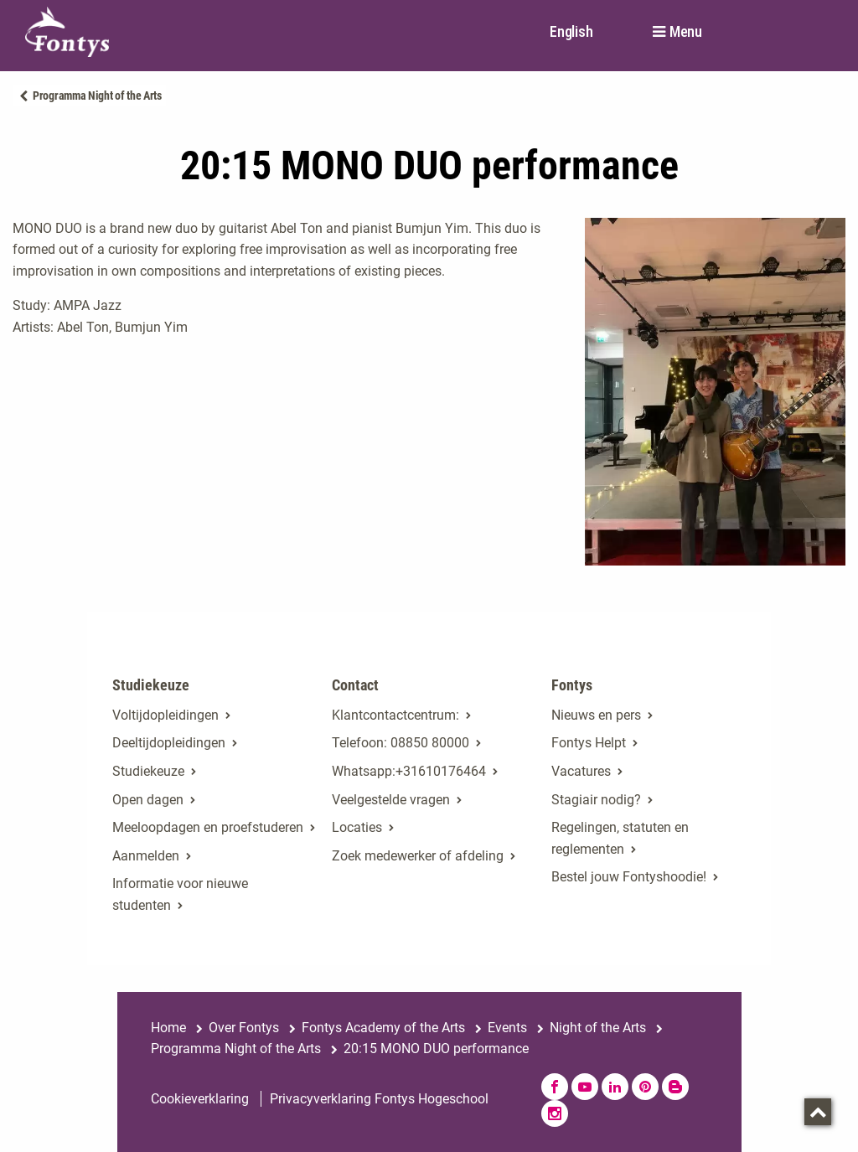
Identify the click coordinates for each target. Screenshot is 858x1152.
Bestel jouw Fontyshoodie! (628, 877)
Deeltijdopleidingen (168, 743)
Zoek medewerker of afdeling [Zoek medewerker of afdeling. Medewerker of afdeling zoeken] (418, 856)
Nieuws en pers (596, 715)
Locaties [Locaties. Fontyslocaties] (357, 827)
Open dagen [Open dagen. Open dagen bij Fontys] (147, 800)
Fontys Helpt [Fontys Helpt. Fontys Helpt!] (588, 743)
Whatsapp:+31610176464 (409, 771)
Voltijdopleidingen (165, 715)
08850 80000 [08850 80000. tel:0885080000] (429, 743)
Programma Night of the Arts (97, 95)
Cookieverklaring (200, 1099)
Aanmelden (145, 856)
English (571, 31)
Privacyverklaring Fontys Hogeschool (379, 1099)
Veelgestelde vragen (391, 800)
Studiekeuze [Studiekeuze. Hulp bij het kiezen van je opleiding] (148, 771)
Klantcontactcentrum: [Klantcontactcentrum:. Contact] (395, 715)
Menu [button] (685, 31)
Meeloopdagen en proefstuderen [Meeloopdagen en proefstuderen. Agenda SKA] (207, 827)
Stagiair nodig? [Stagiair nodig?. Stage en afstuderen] (596, 800)
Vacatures (581, 771)
